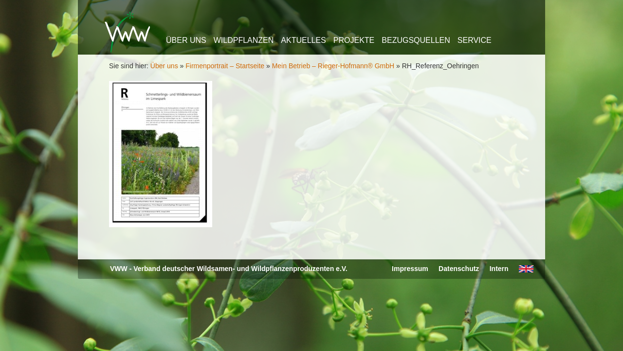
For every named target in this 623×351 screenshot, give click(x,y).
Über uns (186, 40)
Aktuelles (303, 40)
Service (475, 40)
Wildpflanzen (244, 40)
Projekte (353, 40)
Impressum (410, 269)
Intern (499, 269)
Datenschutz (459, 269)
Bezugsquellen (416, 40)
